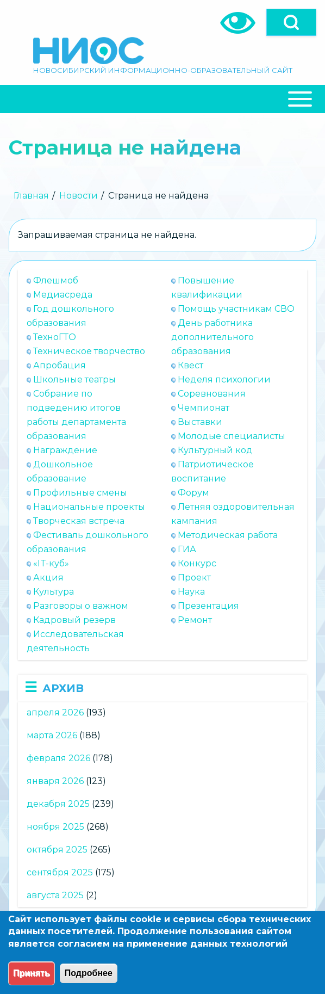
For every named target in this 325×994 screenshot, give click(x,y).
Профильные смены (80, 492)
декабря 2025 (58, 804)
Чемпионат (203, 408)
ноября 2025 (55, 827)
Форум (193, 492)
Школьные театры (74, 379)
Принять (31, 973)
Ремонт (195, 620)
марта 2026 (52, 735)
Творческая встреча (78, 521)
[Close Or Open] (162, 99)
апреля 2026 (55, 712)
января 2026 (55, 781)
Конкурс (197, 563)
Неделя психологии (224, 379)
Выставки (200, 422)
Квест (190, 365)
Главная (31, 195)
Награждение (65, 450)
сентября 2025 (60, 872)
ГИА (187, 549)
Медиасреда (62, 294)
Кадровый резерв (74, 620)
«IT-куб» (51, 563)
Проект (194, 577)
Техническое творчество (89, 351)
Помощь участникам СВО (236, 309)
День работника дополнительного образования (212, 337)
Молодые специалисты (231, 436)
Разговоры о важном (80, 606)
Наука (191, 591)
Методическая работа (228, 535)
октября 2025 (57, 849)
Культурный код (215, 450)
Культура (53, 591)
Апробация (59, 365)
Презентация (208, 606)
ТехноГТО (54, 337)
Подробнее (88, 973)
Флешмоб (55, 280)
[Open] (291, 22)
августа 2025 (55, 895)
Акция (48, 577)
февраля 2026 (58, 758)
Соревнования (212, 393)
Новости (78, 195)
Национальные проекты (89, 507)
